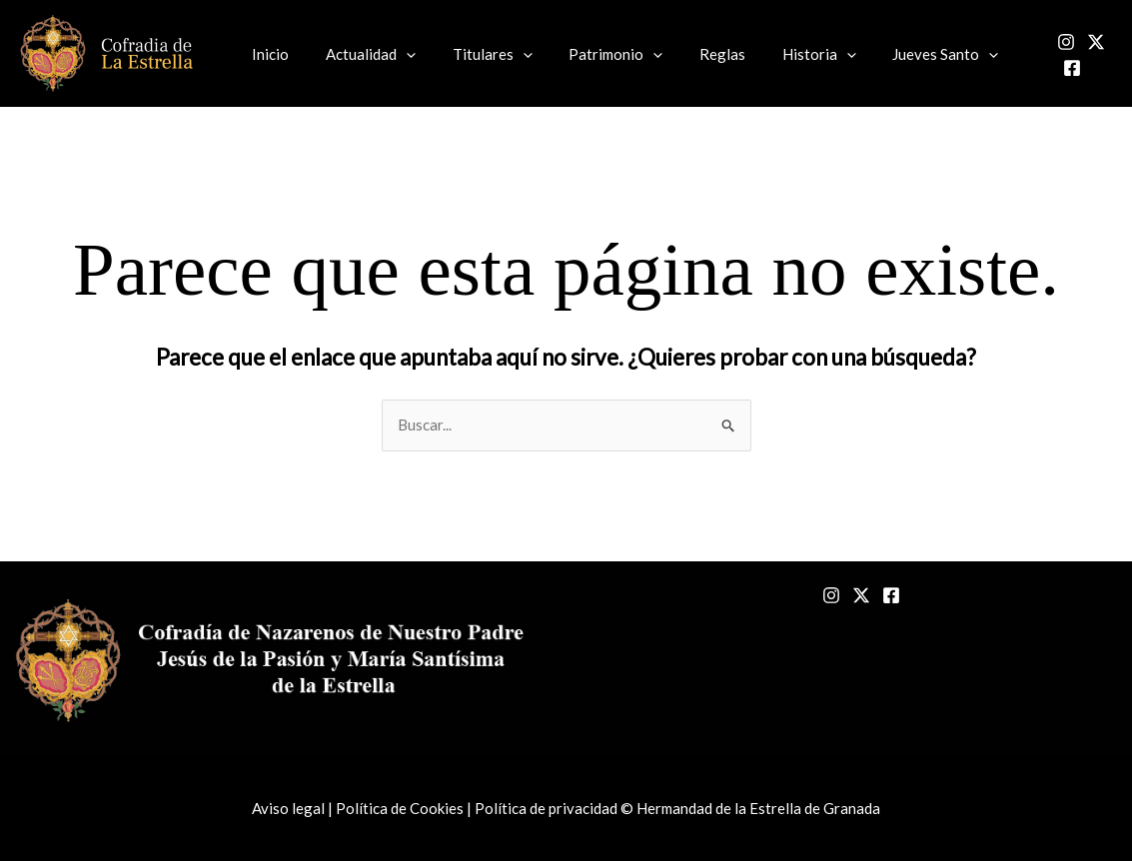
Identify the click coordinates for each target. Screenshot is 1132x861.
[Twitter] (1073, 55)
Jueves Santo (902, 54)
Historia (782, 54)
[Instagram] (1043, 55)
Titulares (476, 54)
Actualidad (361, 54)
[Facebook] (1103, 55)
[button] (396, 54)
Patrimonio (592, 54)
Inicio (267, 54)
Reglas (692, 54)
